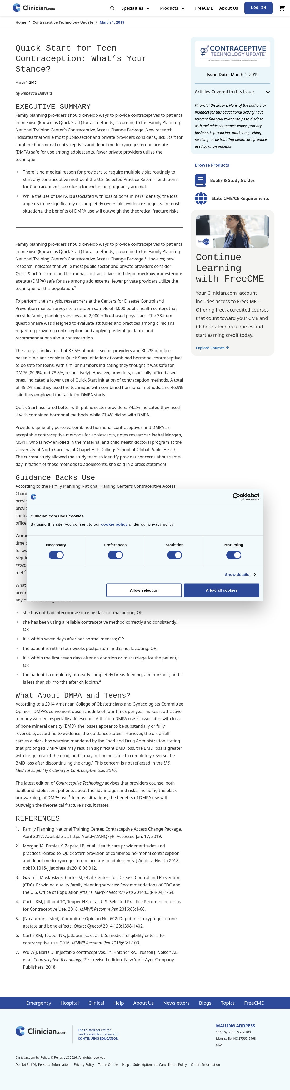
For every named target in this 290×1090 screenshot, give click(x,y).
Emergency (38, 1003)
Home (21, 22)
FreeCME (204, 8)
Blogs (205, 1003)
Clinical (96, 1003)
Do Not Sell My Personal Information (43, 1064)
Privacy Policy (84, 1064)
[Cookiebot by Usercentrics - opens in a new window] (236, 497)
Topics (228, 1003)
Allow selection (144, 590)
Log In (258, 8)
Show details (237, 574)
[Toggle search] (112, 8)
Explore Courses (212, 347)
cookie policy (114, 524)
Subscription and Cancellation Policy (160, 1064)
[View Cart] (282, 8)
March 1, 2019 (112, 22)
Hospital (70, 1003)
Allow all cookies (222, 590)
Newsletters (176, 1003)
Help (119, 1003)
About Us (228, 8)
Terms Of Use (108, 1064)
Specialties (136, 8)
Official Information (205, 1064)
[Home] (34, 8)
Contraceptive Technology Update (63, 22)
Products (173, 8)
